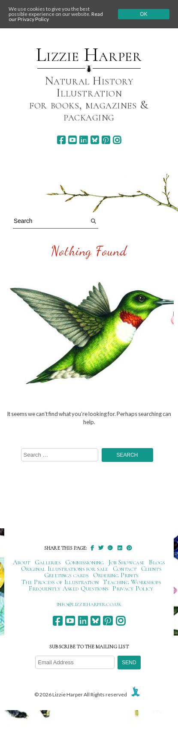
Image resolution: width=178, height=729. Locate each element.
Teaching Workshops (132, 582)
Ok (143, 14)
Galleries (48, 562)
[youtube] (72, 140)
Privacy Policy (132, 588)
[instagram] (117, 140)
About (21, 562)
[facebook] (61, 140)
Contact (125, 568)
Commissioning (84, 562)
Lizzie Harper (89, 54)
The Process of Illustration (60, 582)
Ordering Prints (116, 575)
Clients (151, 568)
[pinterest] (106, 140)
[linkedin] (83, 140)
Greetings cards (66, 575)
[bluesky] (95, 140)
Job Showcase (127, 562)
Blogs (157, 562)
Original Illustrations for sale (65, 568)
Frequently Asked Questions (68, 588)
